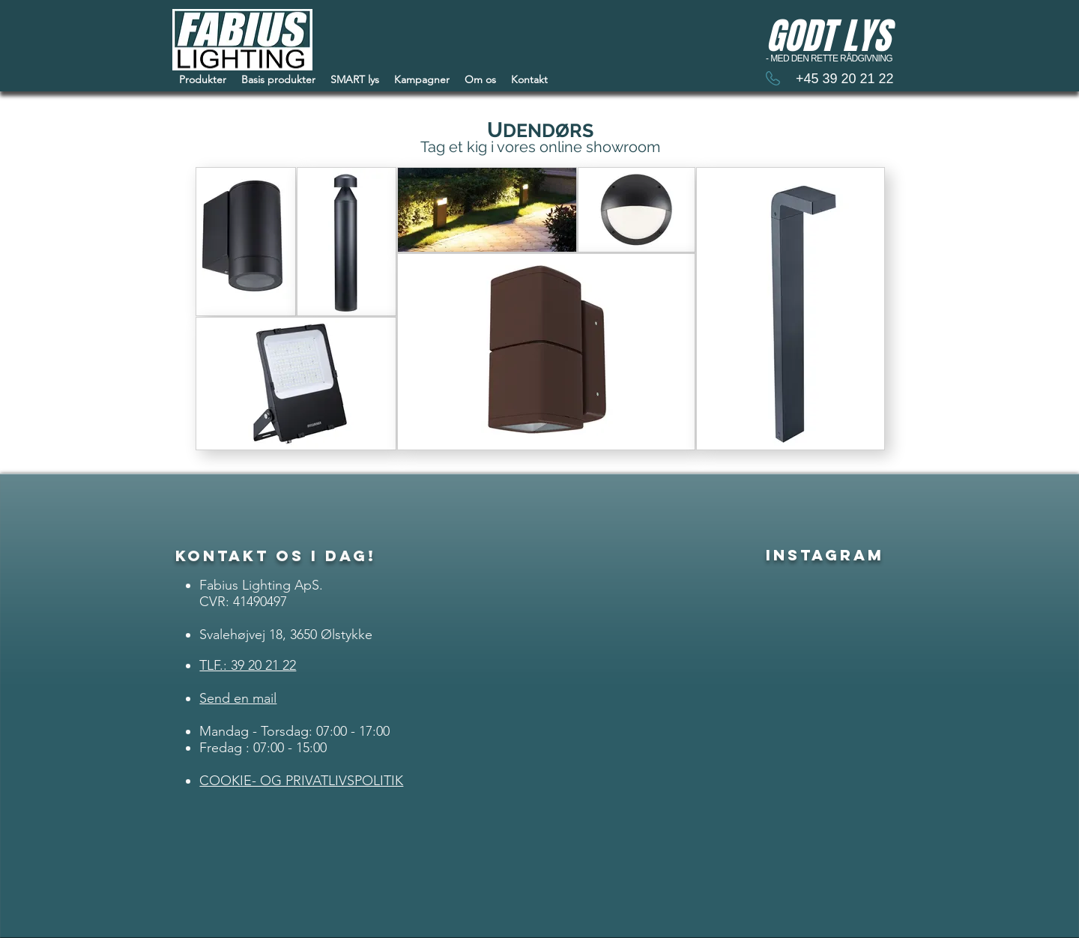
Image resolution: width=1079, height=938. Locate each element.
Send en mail (237, 698)
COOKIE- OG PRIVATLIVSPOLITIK (301, 780)
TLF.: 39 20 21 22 (247, 665)
